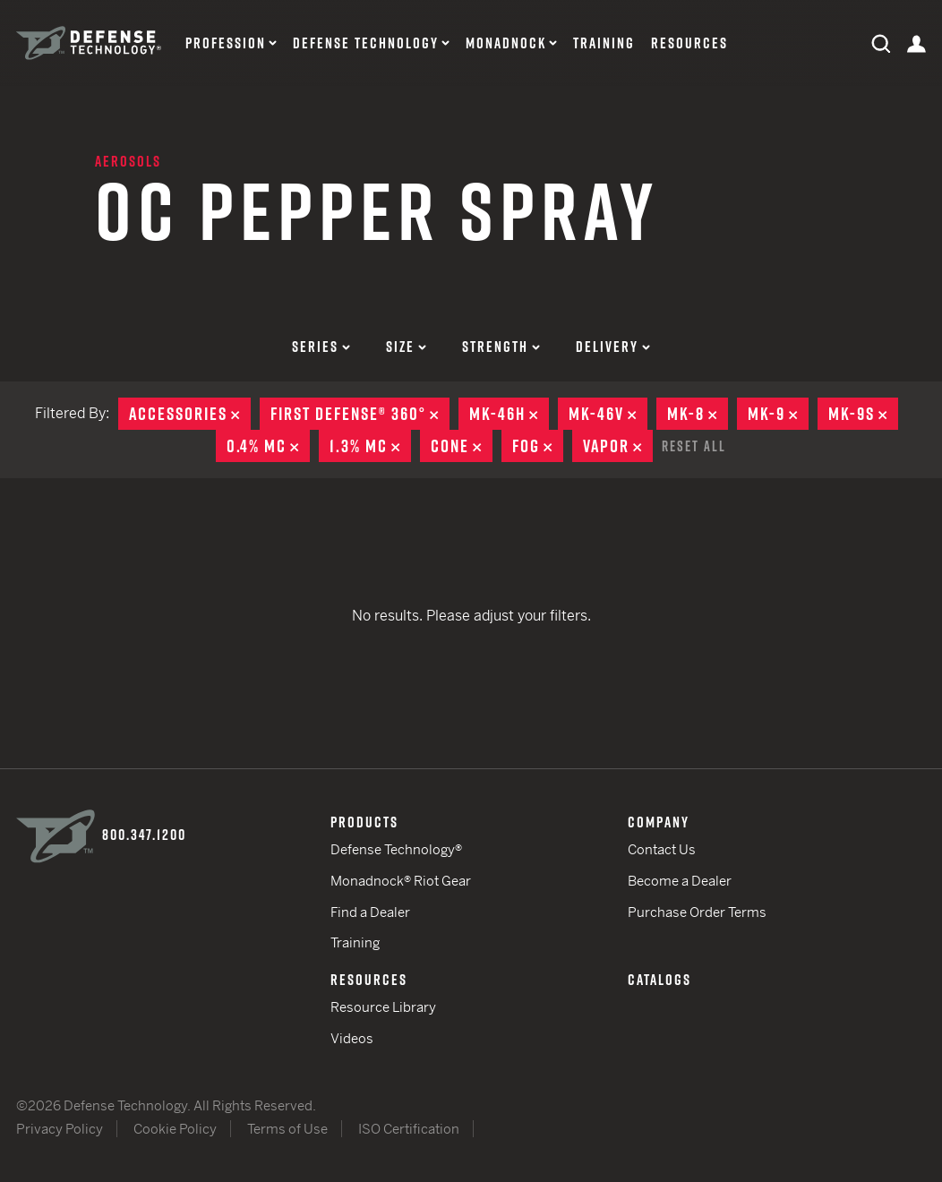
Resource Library (383, 1006)
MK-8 (697, 413)
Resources (689, 43)
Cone (461, 445)
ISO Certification (408, 1128)
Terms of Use (287, 1128)
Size (406, 346)
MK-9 (778, 413)
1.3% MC (370, 445)
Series (321, 346)
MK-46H (509, 413)
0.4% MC (268, 445)
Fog (537, 445)
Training (604, 43)
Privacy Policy (59, 1128)
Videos (351, 1038)
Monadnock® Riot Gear (400, 880)
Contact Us (662, 849)
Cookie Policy (175, 1128)
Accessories (190, 413)
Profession (225, 43)
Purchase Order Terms (697, 912)
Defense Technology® (396, 849)
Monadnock (506, 43)
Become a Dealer (680, 880)
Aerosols (128, 161)
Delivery (613, 346)
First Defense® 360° (360, 413)
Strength (501, 346)
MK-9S (863, 413)
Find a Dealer (370, 912)
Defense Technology (366, 43)
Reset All (694, 446)
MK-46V (608, 413)
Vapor (618, 445)
